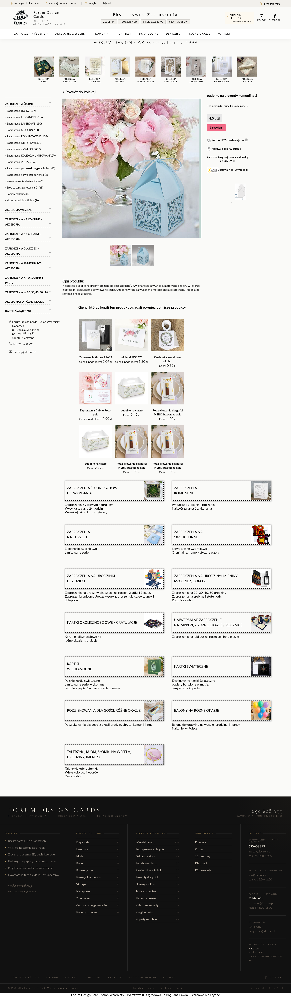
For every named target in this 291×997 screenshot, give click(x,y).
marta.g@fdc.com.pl (25, 352)
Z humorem (97, 898)
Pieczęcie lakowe (157, 898)
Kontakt (224, 33)
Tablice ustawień (157, 891)
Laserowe (97, 849)
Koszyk (261, 17)
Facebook (275, 17)
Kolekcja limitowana (97, 877)
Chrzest (125, 33)
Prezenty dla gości (157, 877)
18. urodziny (149, 33)
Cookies (180, 988)
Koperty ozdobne (97, 912)
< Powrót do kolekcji (79, 92)
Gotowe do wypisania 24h (97, 905)
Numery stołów (157, 884)
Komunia (103, 33)
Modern (97, 856)
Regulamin (165, 988)
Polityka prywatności (144, 988)
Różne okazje (199, 33)
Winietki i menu (157, 842)
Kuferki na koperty (157, 905)
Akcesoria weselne (71, 33)
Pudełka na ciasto (157, 863)
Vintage (97, 884)
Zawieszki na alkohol (157, 870)
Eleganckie (97, 842)
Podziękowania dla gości (157, 849)
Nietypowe (97, 891)
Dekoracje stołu (157, 856)
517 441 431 (256, 898)
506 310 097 (256, 926)
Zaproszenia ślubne (31, 33)
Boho (97, 863)
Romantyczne (97, 870)
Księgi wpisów (157, 912)
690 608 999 (270, 3)
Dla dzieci (174, 33)
